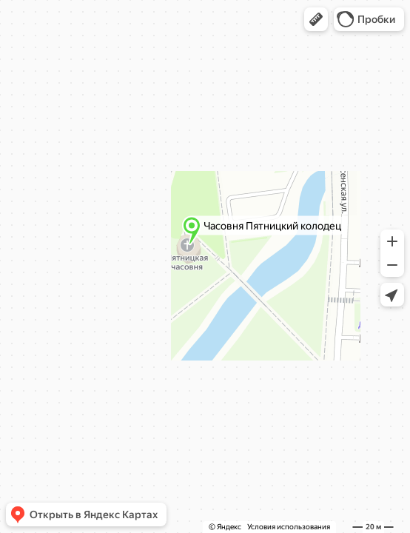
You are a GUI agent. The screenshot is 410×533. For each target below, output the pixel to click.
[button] (316, 19)
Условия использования (288, 527)
